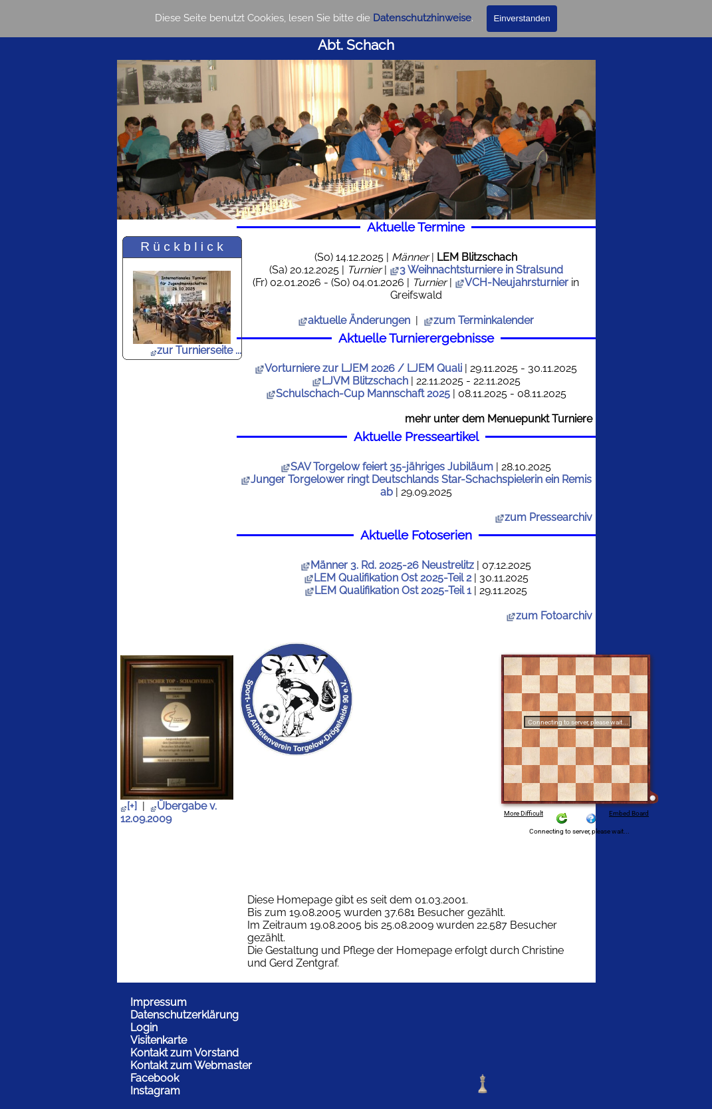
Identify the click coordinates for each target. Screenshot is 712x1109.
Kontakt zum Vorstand (184, 1052)
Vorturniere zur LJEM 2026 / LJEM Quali (358, 368)
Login (144, 1027)
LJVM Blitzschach (360, 381)
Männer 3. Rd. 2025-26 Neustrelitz (387, 565)
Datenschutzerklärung (184, 1015)
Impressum (158, 1002)
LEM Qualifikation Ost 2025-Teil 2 (387, 577)
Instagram (155, 1090)
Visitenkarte (158, 1040)
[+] (128, 806)
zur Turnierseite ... (195, 350)
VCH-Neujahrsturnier (516, 282)
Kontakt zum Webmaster (191, 1065)
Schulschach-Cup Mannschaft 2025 (358, 393)
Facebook (154, 1078)
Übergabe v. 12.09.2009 (168, 812)
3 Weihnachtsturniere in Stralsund (481, 269)
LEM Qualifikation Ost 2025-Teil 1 (387, 590)
